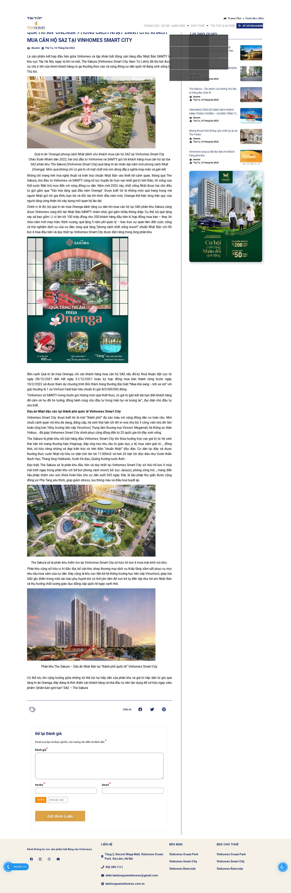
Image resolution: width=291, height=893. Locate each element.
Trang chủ (123, 6)
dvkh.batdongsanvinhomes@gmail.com (131, 875)
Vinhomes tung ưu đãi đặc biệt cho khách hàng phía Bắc (211, 153)
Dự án (142, 6)
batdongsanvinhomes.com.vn (125, 883)
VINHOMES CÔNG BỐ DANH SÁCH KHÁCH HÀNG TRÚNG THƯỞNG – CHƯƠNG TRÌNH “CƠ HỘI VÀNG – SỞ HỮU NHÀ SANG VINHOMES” (213, 112)
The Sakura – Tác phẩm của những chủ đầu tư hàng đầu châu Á (213, 91)
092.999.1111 (114, 867)
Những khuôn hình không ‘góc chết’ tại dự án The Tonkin (213, 132)
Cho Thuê (184, 6)
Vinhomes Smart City (183, 861)
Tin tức (34, 18)
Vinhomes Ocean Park (183, 854)
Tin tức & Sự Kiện (214, 6)
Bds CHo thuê (228, 844)
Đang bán (160, 6)
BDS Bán (175, 844)
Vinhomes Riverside (182, 868)
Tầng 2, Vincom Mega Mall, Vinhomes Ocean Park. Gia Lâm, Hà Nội (134, 856)
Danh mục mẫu (254, 18)
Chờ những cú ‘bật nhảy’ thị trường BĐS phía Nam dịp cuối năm (213, 70)
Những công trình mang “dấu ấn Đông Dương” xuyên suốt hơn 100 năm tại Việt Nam (211, 49)
